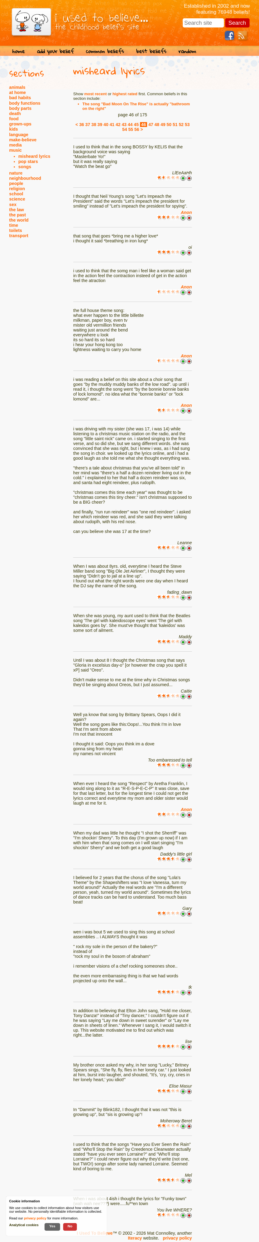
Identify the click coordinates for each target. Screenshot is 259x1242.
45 (136, 124)
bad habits (20, 97)
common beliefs (105, 51)
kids (13, 129)
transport (18, 235)
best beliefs (151, 51)
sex (12, 204)
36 (81, 124)
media (15, 145)
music (15, 150)
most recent (95, 94)
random (187, 51)
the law (16, 209)
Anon (186, 212)
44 (130, 124)
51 (175, 124)
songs (24, 166)
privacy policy (177, 1238)
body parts (20, 108)
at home (17, 92)
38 (93, 124)
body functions (24, 103)
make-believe (23, 139)
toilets (15, 230)
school (16, 193)
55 (130, 129)
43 (124, 124)
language (18, 134)
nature (16, 173)
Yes (52, 1226)
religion (17, 188)
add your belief (55, 51)
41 (112, 124)
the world (19, 220)
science (17, 199)
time (13, 225)
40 (105, 124)
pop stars (28, 161)
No (70, 1226)
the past (17, 214)
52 (181, 124)
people (16, 183)
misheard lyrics (34, 156)
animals (17, 87)
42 (118, 124)
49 (162, 124)
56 (136, 129)
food (14, 118)
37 (87, 124)
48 (156, 124)
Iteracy (135, 1238)
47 (150, 124)
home (18, 51)
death (15, 113)
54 (124, 129)
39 (99, 124)
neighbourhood (25, 178)
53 (187, 124)
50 (169, 124)
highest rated (125, 94)
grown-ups (20, 123)
